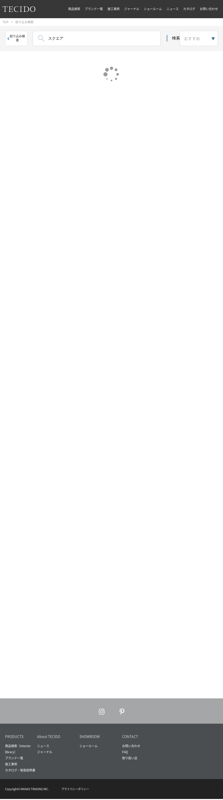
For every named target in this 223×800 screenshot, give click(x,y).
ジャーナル (131, 9)
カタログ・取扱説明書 (20, 771)
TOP (6, 22)
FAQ (125, 753)
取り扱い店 (129, 759)
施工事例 (113, 9)
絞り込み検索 (17, 38)
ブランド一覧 (94, 9)
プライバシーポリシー (75, 790)
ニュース (172, 9)
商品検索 (74, 9)
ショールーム (153, 9)
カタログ (189, 9)
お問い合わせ (209, 9)
